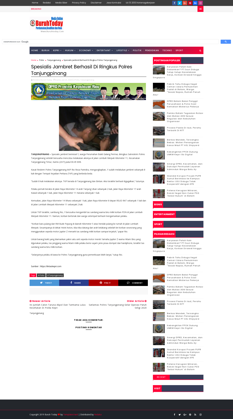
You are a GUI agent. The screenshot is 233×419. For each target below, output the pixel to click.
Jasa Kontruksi (113, 2)
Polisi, (77, 79)
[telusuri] (110, 41)
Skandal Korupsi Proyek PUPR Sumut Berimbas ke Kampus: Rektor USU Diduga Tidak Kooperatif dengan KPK (184, 179)
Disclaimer (96, 2)
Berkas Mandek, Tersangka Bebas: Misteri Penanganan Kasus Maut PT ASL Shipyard (183, 142)
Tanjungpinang (54, 60)
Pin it (105, 282)
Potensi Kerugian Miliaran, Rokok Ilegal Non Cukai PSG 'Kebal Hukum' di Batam (183, 193)
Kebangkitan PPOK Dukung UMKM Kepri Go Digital (182, 153)
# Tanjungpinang (55, 275)
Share (75, 282)
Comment (135, 282)
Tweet (46, 282)
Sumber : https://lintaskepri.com (46, 266)
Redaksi (47, 2)
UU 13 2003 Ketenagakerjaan (140, 2)
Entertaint (104, 50)
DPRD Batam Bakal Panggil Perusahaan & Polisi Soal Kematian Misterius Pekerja (183, 104)
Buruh (45, 50)
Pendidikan (152, 50)
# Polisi (41, 275)
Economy (85, 50)
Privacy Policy (79, 2)
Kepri (56, 50)
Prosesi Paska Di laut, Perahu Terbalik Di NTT (184, 129)
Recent (161, 377)
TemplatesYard (70, 414)
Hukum (69, 50)
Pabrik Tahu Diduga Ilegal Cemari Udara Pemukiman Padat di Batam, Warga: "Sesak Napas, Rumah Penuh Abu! (176, 89)
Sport (179, 50)
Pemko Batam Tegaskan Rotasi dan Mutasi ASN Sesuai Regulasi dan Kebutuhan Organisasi (185, 117)
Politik (137, 50)
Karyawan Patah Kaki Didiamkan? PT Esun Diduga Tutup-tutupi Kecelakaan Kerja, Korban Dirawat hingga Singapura (177, 72)
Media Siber (61, 2)
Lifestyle (121, 50)
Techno (167, 50)
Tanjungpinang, (87, 79)
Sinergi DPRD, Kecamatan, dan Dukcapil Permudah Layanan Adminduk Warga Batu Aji (185, 166)
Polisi (41, 60)
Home (35, 2)
